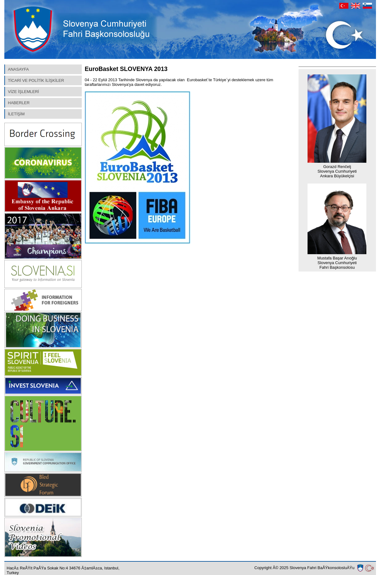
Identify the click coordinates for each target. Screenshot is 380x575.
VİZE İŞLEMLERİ (23, 91)
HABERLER (19, 102)
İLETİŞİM (16, 114)
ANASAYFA (18, 69)
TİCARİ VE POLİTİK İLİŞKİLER (36, 80)
